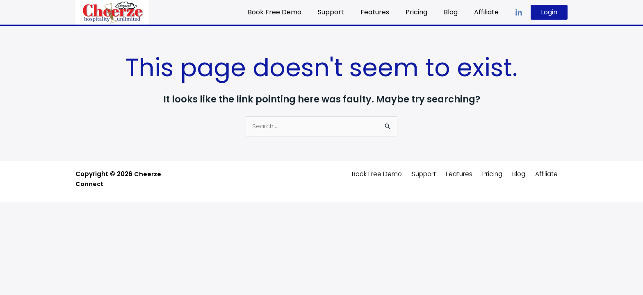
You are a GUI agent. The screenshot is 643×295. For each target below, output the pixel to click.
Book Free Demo (292, 12)
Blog (456, 12)
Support (346, 12)
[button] (549, 12)
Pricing (425, 12)
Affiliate (488, 12)
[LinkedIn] (518, 12)
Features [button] (386, 12)
